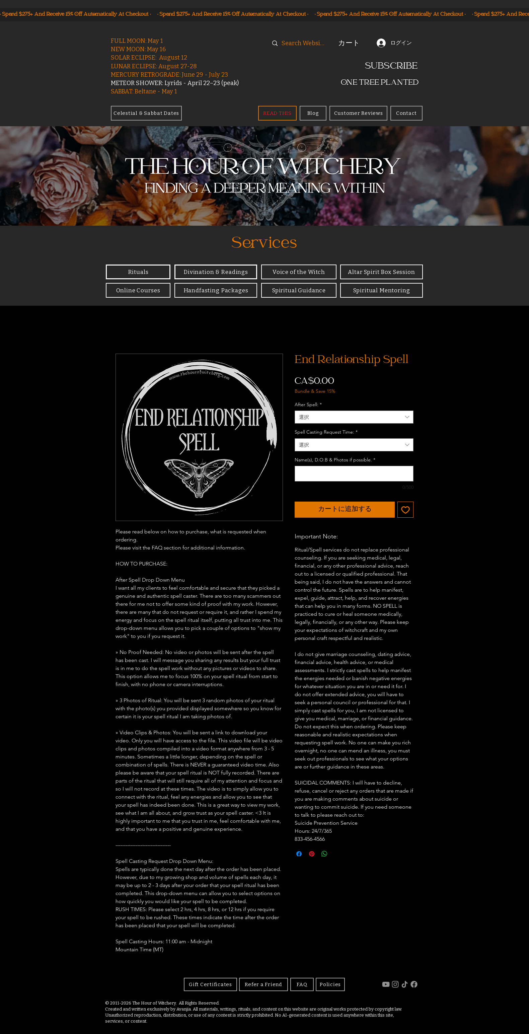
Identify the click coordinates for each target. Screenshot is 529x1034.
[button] (353, 43)
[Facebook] (414, 984)
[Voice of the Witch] (298, 272)
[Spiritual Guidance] (298, 290)
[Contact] (406, 113)
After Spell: (308, 404)
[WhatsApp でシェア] (324, 854)
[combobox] (354, 417)
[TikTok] (404, 984)
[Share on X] (337, 854)
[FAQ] (302, 984)
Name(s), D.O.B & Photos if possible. (335, 460)
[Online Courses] (138, 290)
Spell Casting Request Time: (326, 432)
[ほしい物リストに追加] (405, 510)
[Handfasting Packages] (215, 290)
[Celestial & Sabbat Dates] (146, 113)
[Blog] (313, 113)
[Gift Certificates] (210, 984)
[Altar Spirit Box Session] (381, 272)
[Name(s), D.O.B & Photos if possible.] (354, 473)
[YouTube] (385, 984)
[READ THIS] (277, 113)
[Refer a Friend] (263, 984)
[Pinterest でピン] (312, 854)
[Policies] (330, 984)
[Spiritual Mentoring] (381, 290)
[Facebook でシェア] (299, 854)
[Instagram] (395, 984)
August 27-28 (177, 66)
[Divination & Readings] (215, 272)
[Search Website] (304, 43)
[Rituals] (138, 272)
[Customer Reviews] (358, 113)
